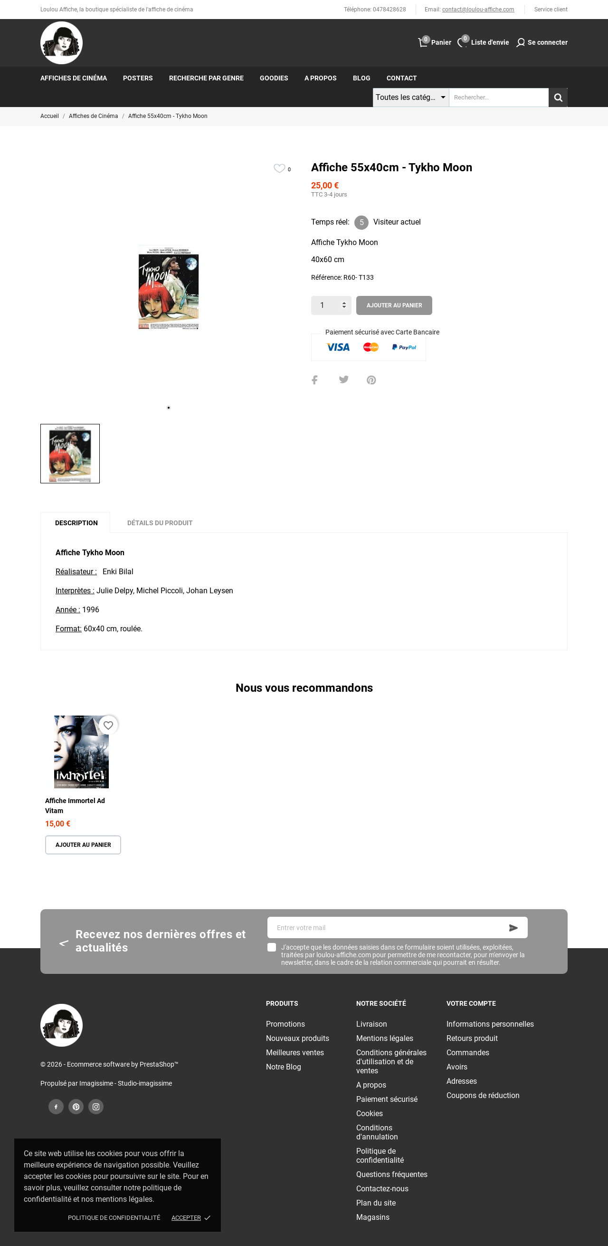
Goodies (274, 78)
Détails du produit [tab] (160, 523)
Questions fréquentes (392, 1174)
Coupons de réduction (483, 1095)
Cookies (369, 1113)
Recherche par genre (206, 78)
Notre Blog (283, 1066)
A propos (320, 78)
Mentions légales (384, 1038)
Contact (402, 78)
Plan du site (376, 1202)
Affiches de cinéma (73, 78)
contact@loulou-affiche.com (478, 9)
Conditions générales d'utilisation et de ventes (391, 1061)
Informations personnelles (490, 1024)
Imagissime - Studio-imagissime (125, 1083)
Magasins (373, 1217)
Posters (138, 78)
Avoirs (456, 1066)
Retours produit (472, 1038)
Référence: (326, 277)
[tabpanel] (168, 288)
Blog (361, 78)
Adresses (461, 1081)
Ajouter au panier (394, 305)
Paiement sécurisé (387, 1099)
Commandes (467, 1052)
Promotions (285, 1024)
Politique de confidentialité (114, 1217)
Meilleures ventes (295, 1052)
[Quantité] (331, 305)
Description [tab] (76, 523)
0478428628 (389, 9)
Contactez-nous (382, 1188)
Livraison (371, 1024)
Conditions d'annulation (377, 1132)
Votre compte (471, 1003)
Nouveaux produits (297, 1038)
